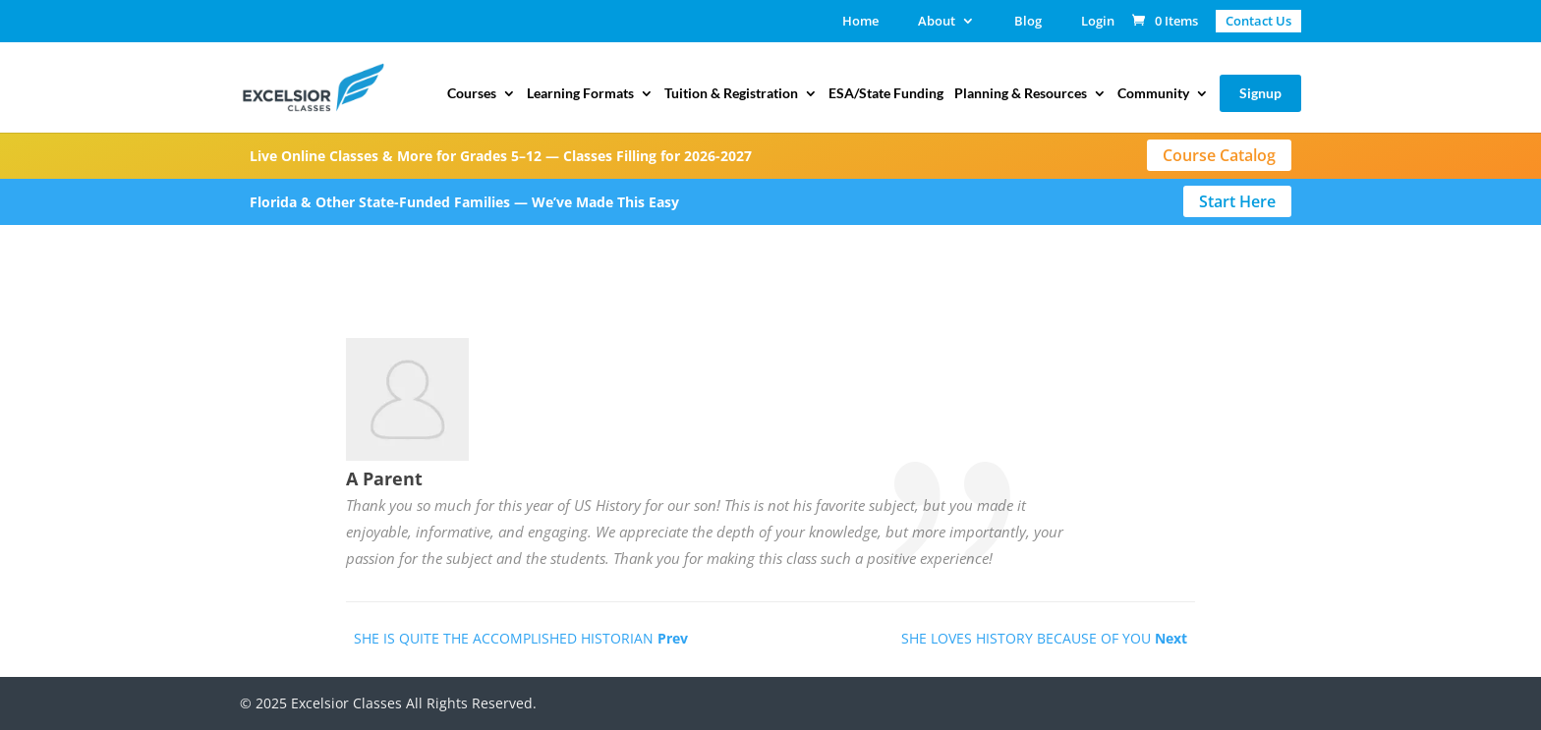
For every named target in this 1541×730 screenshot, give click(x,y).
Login (1097, 22)
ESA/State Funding (885, 93)
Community (1153, 93)
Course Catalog (1219, 155)
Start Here (1237, 201)
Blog (1028, 22)
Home (860, 22)
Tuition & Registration (731, 93)
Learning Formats (580, 93)
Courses (471, 93)
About (936, 22)
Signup (1260, 92)
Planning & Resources (1020, 93)
